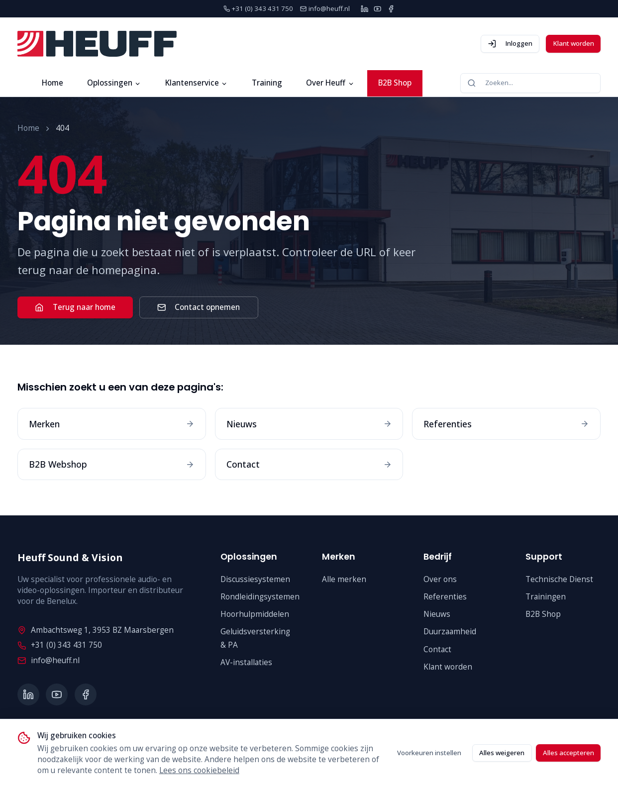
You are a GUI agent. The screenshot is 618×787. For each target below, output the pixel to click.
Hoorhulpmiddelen (254, 614)
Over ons (440, 579)
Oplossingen (114, 83)
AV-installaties (246, 662)
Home (52, 83)
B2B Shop (395, 83)
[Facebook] (391, 8)
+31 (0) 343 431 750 (59, 645)
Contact (437, 649)
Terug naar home (75, 307)
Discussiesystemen (255, 579)
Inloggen (510, 43)
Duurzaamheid (449, 631)
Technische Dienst (559, 579)
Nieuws (436, 614)
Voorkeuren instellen (429, 752)
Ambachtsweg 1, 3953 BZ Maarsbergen (95, 630)
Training (267, 83)
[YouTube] (377, 8)
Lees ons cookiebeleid (199, 770)
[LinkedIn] (364, 8)
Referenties (445, 596)
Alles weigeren (501, 752)
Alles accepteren (568, 752)
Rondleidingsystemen (260, 596)
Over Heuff (330, 83)
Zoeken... (490, 83)
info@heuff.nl (48, 660)
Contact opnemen (198, 307)
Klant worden (573, 43)
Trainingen (545, 596)
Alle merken (344, 579)
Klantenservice (196, 83)
